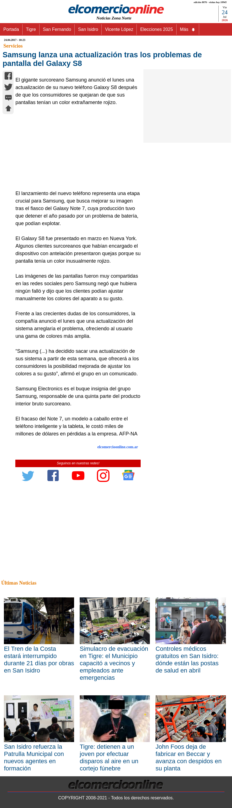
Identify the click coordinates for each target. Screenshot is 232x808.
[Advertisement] (76, 148)
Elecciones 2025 (156, 29)
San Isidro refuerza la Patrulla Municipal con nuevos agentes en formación (34, 757)
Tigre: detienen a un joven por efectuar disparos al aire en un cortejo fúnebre (109, 757)
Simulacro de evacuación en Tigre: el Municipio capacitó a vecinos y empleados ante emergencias (114, 663)
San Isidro (88, 29)
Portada (11, 29)
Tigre (31, 29)
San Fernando (57, 29)
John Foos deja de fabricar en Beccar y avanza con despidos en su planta (188, 757)
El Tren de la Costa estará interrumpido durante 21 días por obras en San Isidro (39, 659)
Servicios (13, 46)
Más (188, 29)
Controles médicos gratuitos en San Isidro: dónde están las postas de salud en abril (186, 659)
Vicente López (119, 29)
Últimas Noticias (18, 583)
